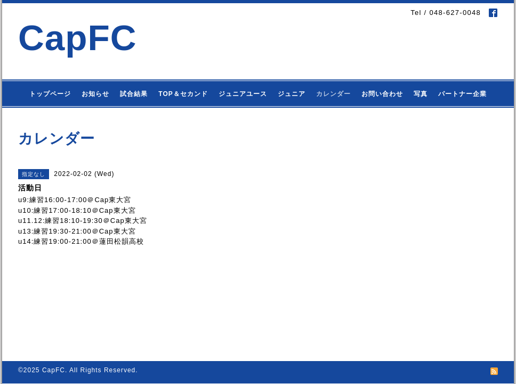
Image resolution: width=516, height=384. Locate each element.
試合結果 (134, 94)
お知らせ (95, 94)
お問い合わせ (382, 94)
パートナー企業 (462, 94)
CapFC (77, 38)
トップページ (50, 94)
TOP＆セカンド (182, 94)
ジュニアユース (243, 94)
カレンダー (333, 94)
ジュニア (291, 94)
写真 (421, 94)
